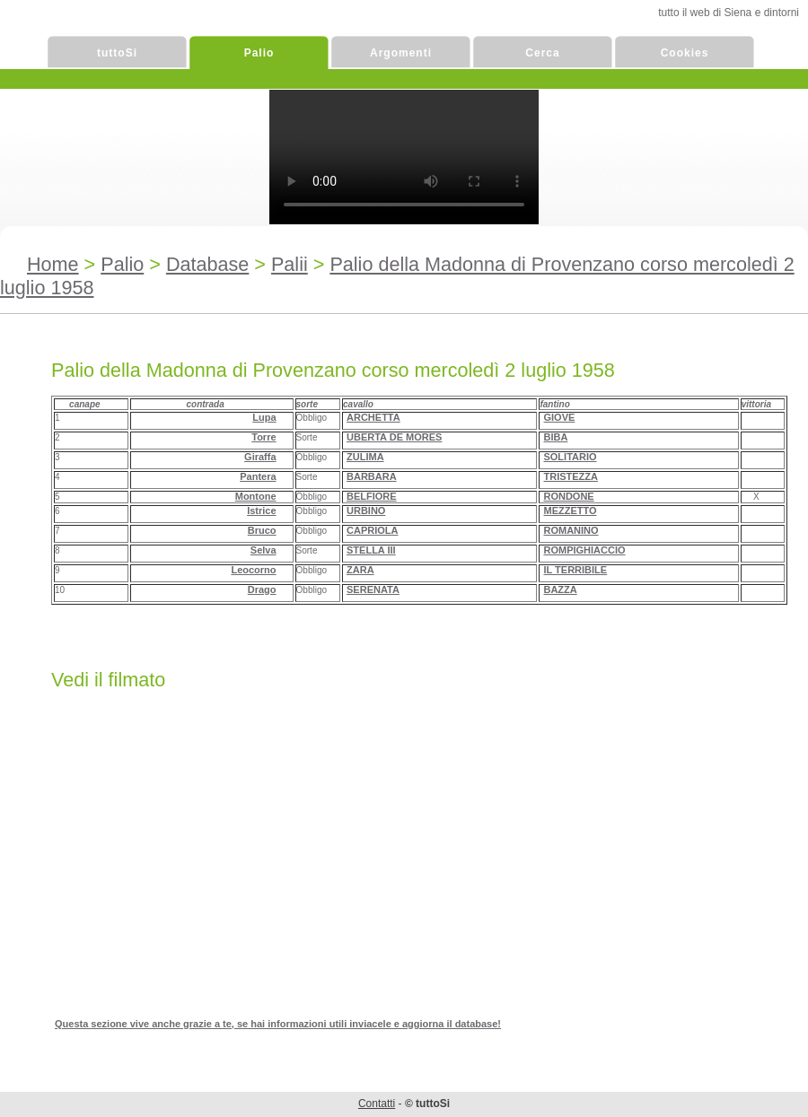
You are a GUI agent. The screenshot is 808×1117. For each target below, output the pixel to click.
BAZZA (559, 589)
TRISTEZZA (570, 476)
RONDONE (568, 496)
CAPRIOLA (372, 530)
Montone (256, 496)
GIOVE (559, 417)
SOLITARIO (569, 456)
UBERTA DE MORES (394, 437)
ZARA (360, 569)
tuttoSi (117, 53)
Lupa (264, 417)
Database (207, 264)
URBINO (366, 510)
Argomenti (401, 53)
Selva (263, 550)
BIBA (555, 437)
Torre (263, 437)
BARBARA (372, 476)
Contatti (376, 1103)
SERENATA (373, 589)
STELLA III (371, 550)
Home (53, 264)
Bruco (262, 530)
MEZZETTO (569, 510)
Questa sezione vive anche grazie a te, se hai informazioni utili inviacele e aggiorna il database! (278, 1023)
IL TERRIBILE (575, 569)
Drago (262, 589)
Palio (259, 53)
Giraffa (260, 456)
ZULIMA (365, 456)
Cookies (685, 53)
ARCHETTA (373, 417)
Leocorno (253, 569)
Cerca (542, 53)
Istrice (261, 510)
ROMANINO (570, 530)
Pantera (258, 476)
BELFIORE (372, 496)
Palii (289, 264)
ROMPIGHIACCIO (584, 550)
